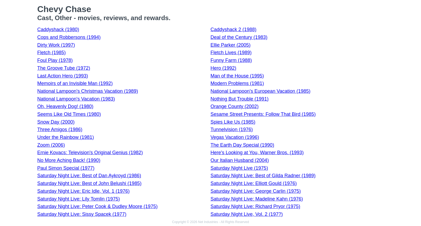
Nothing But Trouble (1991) (239, 99)
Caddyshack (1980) (58, 29)
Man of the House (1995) (237, 76)
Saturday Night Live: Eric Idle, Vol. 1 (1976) (83, 191)
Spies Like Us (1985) (232, 122)
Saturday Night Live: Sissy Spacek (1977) (81, 214)
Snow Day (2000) (56, 122)
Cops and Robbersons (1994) (69, 37)
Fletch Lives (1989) (231, 52)
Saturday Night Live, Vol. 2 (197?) (246, 214)
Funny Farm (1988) (231, 60)
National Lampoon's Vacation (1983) (76, 99)
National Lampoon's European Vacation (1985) (260, 91)
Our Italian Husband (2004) (239, 160)
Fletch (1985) (51, 52)
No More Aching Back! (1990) (68, 160)
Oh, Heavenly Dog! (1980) (65, 106)
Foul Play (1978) (55, 60)
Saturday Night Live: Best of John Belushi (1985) (89, 183)
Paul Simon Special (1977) (66, 168)
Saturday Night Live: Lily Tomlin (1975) (78, 199)
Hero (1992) (223, 68)
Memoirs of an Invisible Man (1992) (75, 83)
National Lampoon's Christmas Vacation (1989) (87, 91)
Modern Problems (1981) (237, 83)
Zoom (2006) (51, 145)
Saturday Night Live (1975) (239, 168)
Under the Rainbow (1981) (65, 137)
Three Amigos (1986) (59, 129)
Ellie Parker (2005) (230, 45)
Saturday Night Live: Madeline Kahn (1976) (256, 199)
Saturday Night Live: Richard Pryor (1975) (255, 206)
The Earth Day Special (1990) (242, 145)
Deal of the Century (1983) (238, 37)
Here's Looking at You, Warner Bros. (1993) (257, 152)
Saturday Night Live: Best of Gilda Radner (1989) (262, 175)
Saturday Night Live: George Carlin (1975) (255, 191)
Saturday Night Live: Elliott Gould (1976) (253, 183)
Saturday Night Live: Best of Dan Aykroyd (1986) (89, 175)
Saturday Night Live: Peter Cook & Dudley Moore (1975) (97, 206)
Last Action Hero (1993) (62, 76)
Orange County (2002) (234, 106)
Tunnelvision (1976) (231, 129)
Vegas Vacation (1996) (234, 137)
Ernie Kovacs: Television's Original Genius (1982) (90, 152)
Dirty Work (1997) (56, 45)
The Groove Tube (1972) (63, 68)
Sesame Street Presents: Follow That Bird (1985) (263, 114)
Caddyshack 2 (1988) (233, 29)
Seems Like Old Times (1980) (69, 114)
